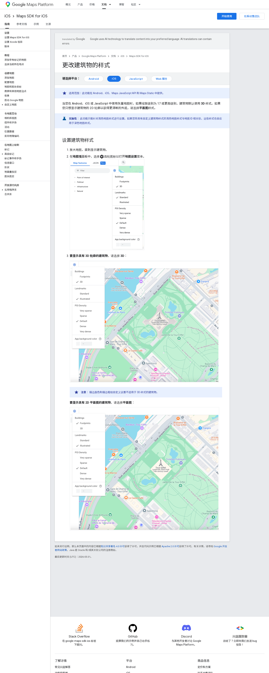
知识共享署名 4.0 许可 (113, 546)
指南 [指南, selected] (7, 24)
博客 (121, 4)
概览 (68, 4)
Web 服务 (161, 78)
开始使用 (227, 16)
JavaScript (136, 78)
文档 (113, 56)
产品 (80, 4)
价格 (92, 4)
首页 (64, 56)
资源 (48, 24)
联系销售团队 (252, 16)
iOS (7, 16)
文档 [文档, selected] (104, 4)
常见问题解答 (62, 667)
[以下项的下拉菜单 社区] (140, 4)
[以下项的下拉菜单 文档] (111, 4)
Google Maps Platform (94, 56)
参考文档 (21, 24)
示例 (36, 24)
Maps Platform (32, 4)
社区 (133, 4)
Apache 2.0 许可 (170, 546)
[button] (24, 104)
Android (94, 78)
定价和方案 (204, 667)
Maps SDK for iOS (31, 16)
